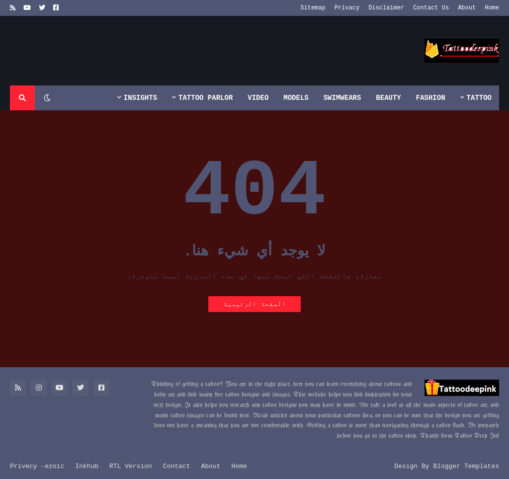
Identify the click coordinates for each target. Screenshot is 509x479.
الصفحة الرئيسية (254, 304)
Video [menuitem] (258, 98)
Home (492, 7)
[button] (47, 97)
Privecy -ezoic (37, 466)
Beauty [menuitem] (388, 98)
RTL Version (130, 466)
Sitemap (312, 7)
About (467, 7)
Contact (176, 466)
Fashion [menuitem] (430, 98)
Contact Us (431, 7)
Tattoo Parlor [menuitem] (205, 98)
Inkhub (86, 466)
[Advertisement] (191, 50)
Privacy (347, 7)
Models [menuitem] (295, 98)
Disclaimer (386, 7)
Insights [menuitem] (140, 98)
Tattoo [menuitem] (479, 98)
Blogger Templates (466, 466)
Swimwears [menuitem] (342, 98)
